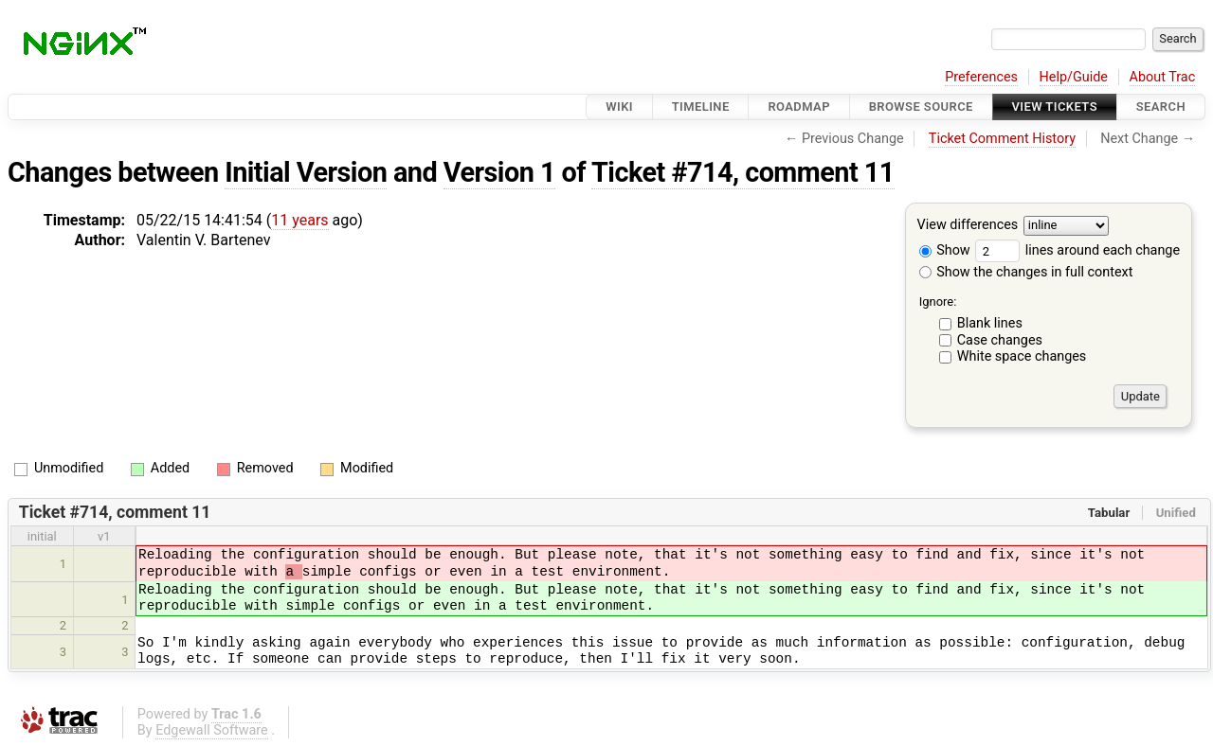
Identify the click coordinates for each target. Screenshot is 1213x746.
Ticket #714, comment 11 (743, 172)
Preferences (981, 77)
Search (1161, 106)
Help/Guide (1074, 77)
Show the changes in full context (1026, 272)
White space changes (1022, 356)
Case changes (999, 340)
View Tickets (1054, 106)
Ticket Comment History (1002, 139)
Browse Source (921, 106)
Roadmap (799, 106)
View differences (968, 226)
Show (944, 250)
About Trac (1163, 77)
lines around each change (1077, 250)
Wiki (619, 106)
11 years (299, 220)
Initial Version (306, 172)
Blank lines (990, 323)
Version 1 (499, 172)
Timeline (701, 106)
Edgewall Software (211, 730)
